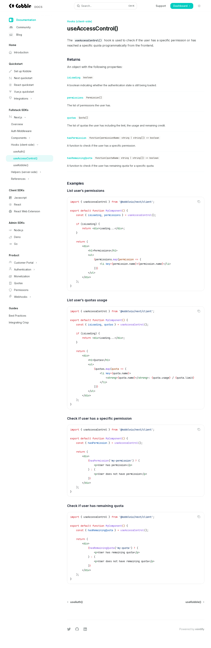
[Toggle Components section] (29, 138)
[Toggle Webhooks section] (29, 297)
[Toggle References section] (29, 179)
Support (161, 5)
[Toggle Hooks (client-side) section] (29, 144)
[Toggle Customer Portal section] (29, 262)
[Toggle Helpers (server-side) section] (29, 172)
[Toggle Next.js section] (29, 117)
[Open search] (105, 6)
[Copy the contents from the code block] (198, 198)
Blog (15, 34)
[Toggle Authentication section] (29, 269)
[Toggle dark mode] (199, 6)
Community (20, 27)
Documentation (22, 20)
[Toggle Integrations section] (29, 98)
